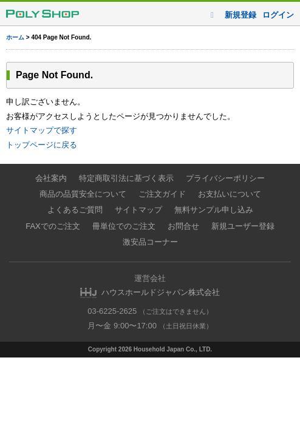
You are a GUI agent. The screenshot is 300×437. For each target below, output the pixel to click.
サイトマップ (138, 209)
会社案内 (51, 178)
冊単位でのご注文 (123, 226)
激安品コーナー (150, 241)
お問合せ (183, 226)
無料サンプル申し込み (213, 209)
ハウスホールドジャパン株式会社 (160, 292)
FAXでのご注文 (53, 226)
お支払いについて (229, 193)
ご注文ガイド (162, 193)
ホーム (15, 37)
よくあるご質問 (75, 209)
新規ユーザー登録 (242, 226)
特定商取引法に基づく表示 (126, 178)
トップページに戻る (41, 144)
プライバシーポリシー (225, 178)
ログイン (278, 14)
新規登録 (240, 14)
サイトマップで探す (41, 130)
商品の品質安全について (82, 193)
